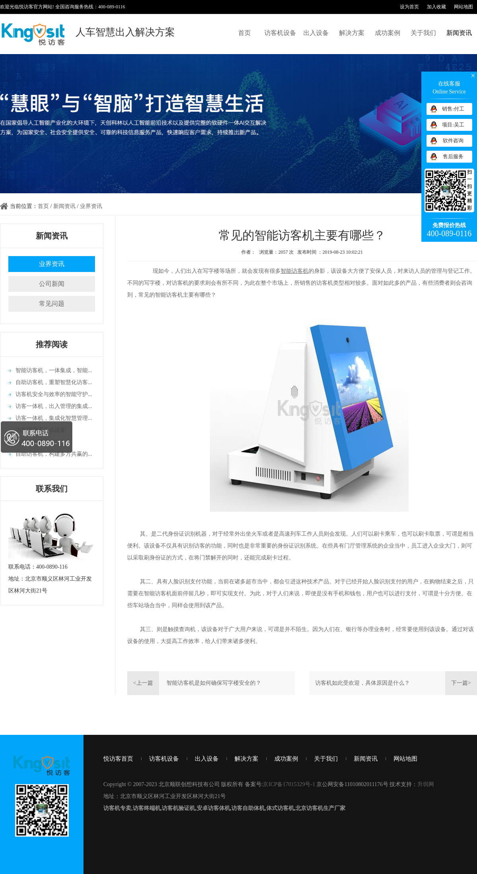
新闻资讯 (459, 32)
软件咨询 (453, 141)
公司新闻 (51, 283)
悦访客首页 (118, 759)
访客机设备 (280, 32)
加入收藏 (436, 7)
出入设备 (316, 32)
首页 (244, 32)
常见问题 (51, 303)
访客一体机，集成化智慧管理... (54, 418)
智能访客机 (294, 271)
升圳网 (425, 784)
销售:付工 (453, 109)
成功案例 (387, 32)
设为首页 (409, 7)
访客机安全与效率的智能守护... (54, 394)
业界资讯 (91, 206)
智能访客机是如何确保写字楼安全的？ (214, 683)
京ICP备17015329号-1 (289, 784)
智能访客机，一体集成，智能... (54, 370)
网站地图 (463, 7)
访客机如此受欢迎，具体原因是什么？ (362, 683)
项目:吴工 (453, 125)
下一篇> (461, 683)
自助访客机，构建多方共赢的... (54, 454)
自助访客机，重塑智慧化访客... (54, 382)
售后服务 (453, 156)
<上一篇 (143, 683)
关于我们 (423, 32)
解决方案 (352, 32)
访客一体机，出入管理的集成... (54, 406)
